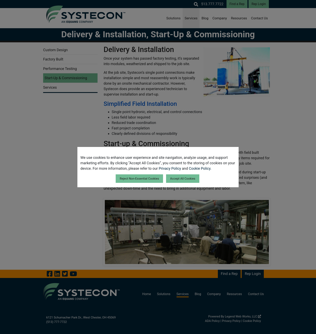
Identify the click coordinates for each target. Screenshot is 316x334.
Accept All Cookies (182, 178)
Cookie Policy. (200, 168)
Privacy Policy (170, 168)
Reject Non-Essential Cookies (139, 178)
